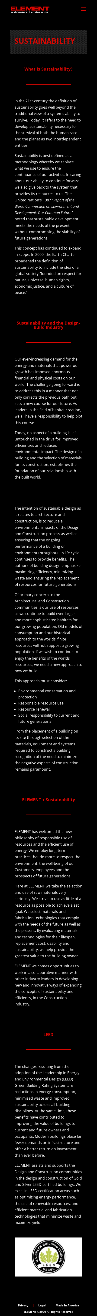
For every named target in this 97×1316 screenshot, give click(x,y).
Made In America (67, 1305)
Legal (42, 1305)
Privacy (23, 1305)
